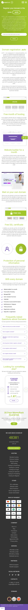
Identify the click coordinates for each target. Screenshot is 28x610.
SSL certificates (14, 484)
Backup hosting (14, 461)
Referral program (14, 564)
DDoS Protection (14, 488)
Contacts (14, 533)
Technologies (14, 537)
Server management (14, 490)
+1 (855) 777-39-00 (14, 582)
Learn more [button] (15, 606)
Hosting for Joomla (14, 467)
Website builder (14, 486)
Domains (14, 591)
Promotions (14, 530)
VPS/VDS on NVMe (14, 554)
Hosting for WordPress (14, 465)
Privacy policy (14, 541)
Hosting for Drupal (14, 469)
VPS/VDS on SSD (14, 552)
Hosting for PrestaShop (14, 473)
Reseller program (14, 566)
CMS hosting (14, 463)
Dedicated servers (14, 556)
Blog (14, 528)
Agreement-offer (14, 539)
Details (13, 400)
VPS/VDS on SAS (14, 550)
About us (14, 526)
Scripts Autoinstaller (14, 492)
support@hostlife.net (14, 584)
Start (14, 423)
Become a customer (14, 448)
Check (14, 38)
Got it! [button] (2, 608)
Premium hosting (14, 459)
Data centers (14, 535)
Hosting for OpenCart (14, 471)
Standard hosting (14, 457)
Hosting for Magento (14, 476)
